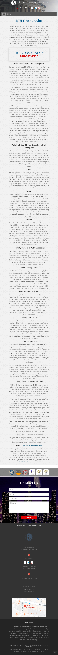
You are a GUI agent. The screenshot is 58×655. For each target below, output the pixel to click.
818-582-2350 (23, 8)
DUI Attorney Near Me (32, 445)
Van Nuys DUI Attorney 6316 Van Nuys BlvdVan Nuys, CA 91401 (29, 569)
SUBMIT (29, 517)
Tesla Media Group (37, 652)
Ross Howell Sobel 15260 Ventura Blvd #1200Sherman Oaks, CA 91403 (29, 550)
